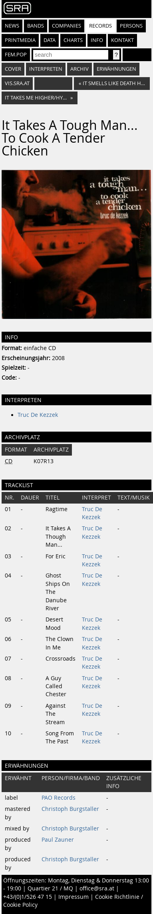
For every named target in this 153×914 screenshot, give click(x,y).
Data (50, 40)
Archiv (79, 69)
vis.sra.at (17, 83)
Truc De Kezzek (38, 414)
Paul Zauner (58, 839)
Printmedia (20, 40)
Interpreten (45, 69)
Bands (35, 25)
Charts (73, 40)
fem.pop (16, 54)
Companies (66, 25)
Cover (13, 69)
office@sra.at (96, 888)
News (12, 25)
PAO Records (59, 797)
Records (100, 25)
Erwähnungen (116, 69)
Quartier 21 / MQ (50, 888)
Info (97, 40)
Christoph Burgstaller (70, 808)
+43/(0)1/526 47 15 (27, 896)
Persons (131, 25)
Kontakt (122, 40)
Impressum (73, 896)
